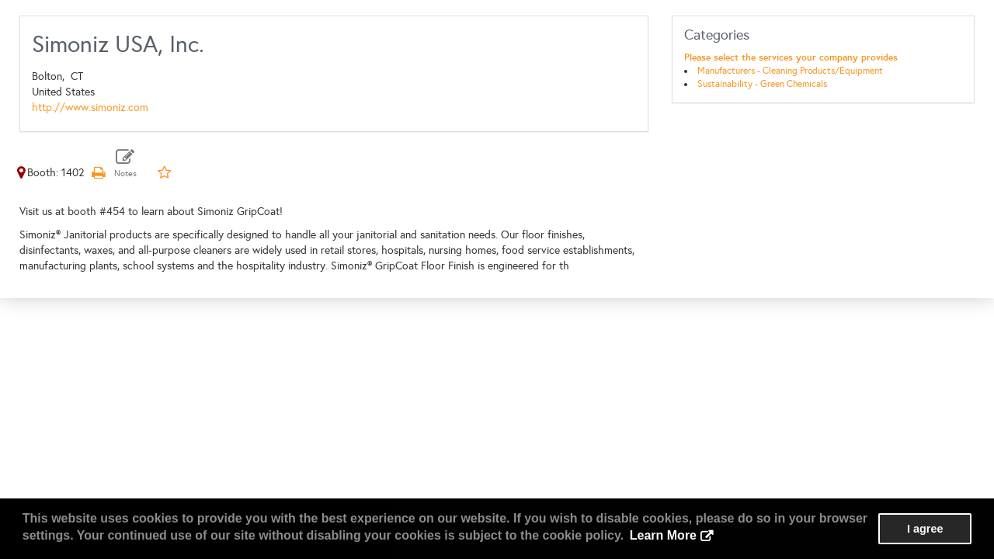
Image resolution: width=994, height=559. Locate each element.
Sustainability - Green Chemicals (762, 83)
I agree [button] (925, 529)
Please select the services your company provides (791, 57)
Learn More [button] (663, 535)
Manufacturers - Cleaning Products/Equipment (790, 70)
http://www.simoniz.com (90, 107)
